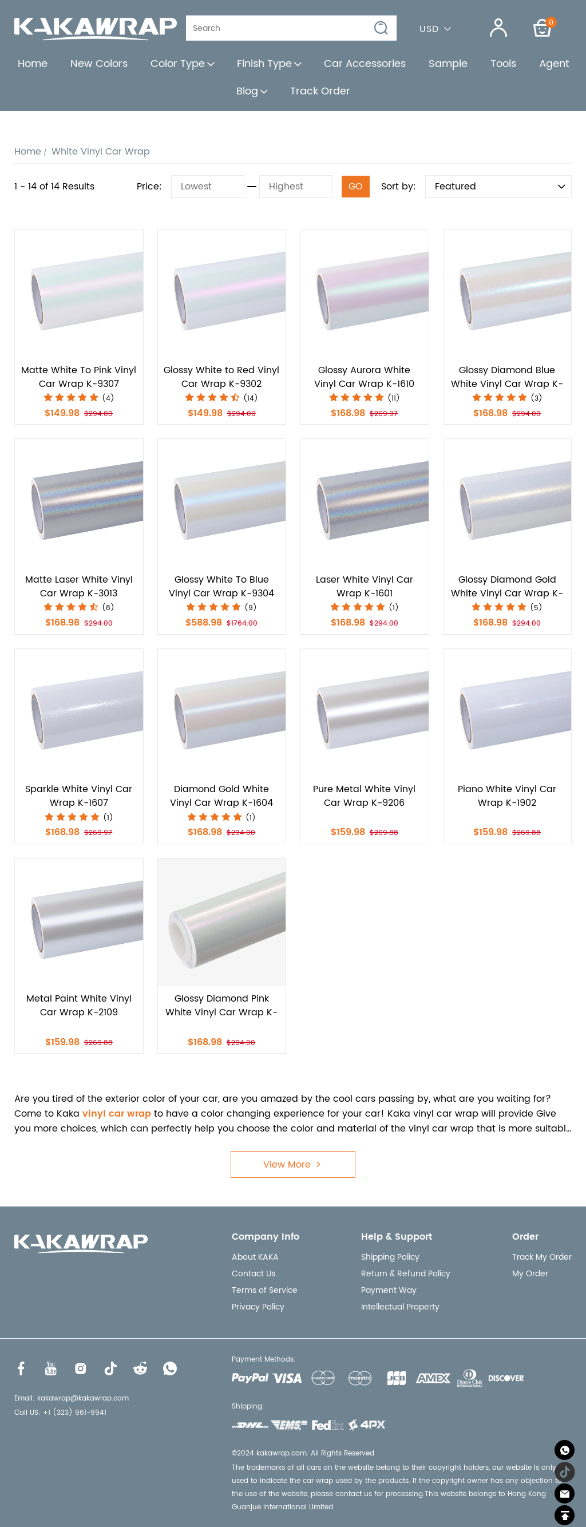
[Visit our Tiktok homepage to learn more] (110, 1368)
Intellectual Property (400, 1307)
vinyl (94, 1113)
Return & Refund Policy (405, 1274)
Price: (149, 186)
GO (356, 186)
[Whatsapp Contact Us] (565, 1450)
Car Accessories (365, 64)
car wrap (130, 1113)
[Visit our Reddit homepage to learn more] (140, 1368)
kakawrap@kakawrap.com (83, 1398)
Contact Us (253, 1274)
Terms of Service (265, 1290)
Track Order (320, 91)
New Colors (99, 64)
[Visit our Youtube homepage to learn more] (51, 1368)
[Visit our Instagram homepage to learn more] (81, 1368)
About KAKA (255, 1257)
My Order (530, 1274)
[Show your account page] (491, 28)
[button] (382, 28)
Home (32, 64)
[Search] (283, 28)
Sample (448, 64)
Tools (503, 64)
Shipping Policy (390, 1257)
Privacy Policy (258, 1307)
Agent (554, 64)
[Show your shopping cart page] (542, 28)
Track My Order (542, 1257)
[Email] (565, 1494)
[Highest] (295, 186)
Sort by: (398, 186)
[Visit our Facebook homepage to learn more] (21, 1368)
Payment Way (389, 1290)
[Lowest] (207, 186)
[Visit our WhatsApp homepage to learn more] (170, 1368)
